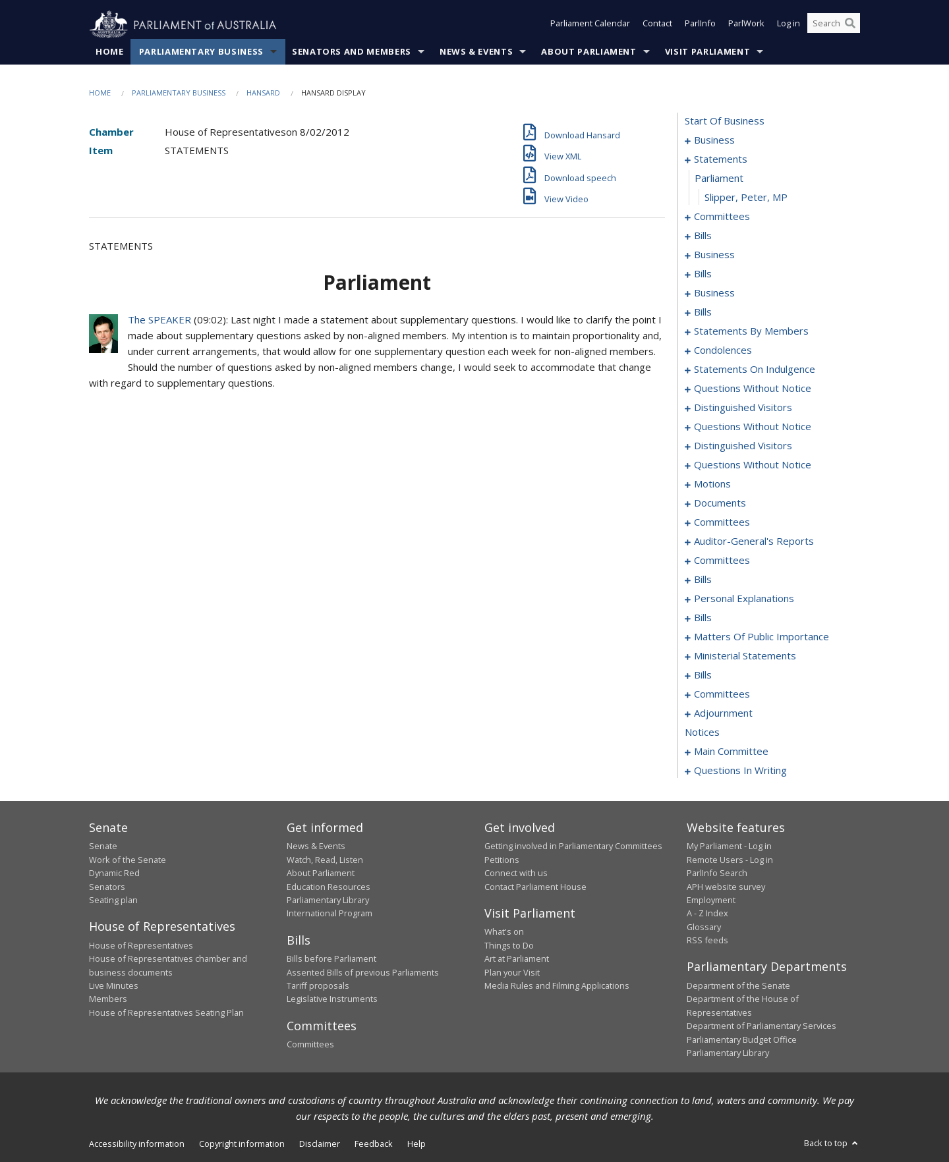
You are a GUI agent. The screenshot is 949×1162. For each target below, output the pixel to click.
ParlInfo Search (717, 873)
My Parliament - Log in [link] (729, 846)
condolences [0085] (723, 350)
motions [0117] (712, 484)
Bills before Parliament (331, 959)
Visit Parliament (707, 52)
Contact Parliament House (535, 887)
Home (110, 52)
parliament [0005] (719, 178)
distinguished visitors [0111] (743, 446)
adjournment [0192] (723, 713)
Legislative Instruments (332, 999)
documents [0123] (720, 503)
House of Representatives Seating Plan (166, 1012)
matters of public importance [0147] (761, 637)
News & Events (476, 52)
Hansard (263, 93)
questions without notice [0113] (752, 465)
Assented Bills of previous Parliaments (363, 972)
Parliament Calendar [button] (590, 25)
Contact (657, 25)
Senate (103, 846)
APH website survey (726, 887)
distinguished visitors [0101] (743, 407)
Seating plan (113, 900)
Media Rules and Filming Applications (556, 986)
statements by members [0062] (751, 331)
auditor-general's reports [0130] (754, 541)
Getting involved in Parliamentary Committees (573, 846)
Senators (107, 887)
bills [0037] (703, 312)
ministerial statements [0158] (745, 656)
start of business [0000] (724, 121)
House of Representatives (141, 945)
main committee (731, 751)
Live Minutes (113, 986)
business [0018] (714, 255)
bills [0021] (703, 274)
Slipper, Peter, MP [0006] (746, 197)
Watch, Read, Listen (325, 860)
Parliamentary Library (328, 900)
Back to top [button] (832, 1143)
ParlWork (746, 25)
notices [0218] (702, 732)
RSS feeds (707, 941)
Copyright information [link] (242, 1144)
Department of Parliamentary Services (761, 1026)
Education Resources (328, 887)
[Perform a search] (850, 25)
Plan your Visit (512, 972)
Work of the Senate (127, 860)
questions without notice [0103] (752, 426)
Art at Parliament (516, 959)
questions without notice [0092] (752, 388)
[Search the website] (833, 25)
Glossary (704, 927)
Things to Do (509, 945)
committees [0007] (722, 216)
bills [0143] (703, 617)
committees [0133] (722, 560)
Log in (788, 25)
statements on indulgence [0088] (754, 369)
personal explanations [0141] (744, 598)
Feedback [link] (374, 1144)
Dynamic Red (114, 873)
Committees (310, 1045)
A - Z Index (707, 914)
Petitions (501, 860)
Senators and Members (351, 52)
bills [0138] (703, 579)
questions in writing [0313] (740, 770)
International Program (329, 914)
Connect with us (516, 873)
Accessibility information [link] (137, 1144)
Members (108, 999)
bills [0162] (703, 675)
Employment (711, 900)
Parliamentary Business (201, 52)
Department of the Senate (738, 986)
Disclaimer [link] (319, 1144)
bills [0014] (703, 235)
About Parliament (588, 52)
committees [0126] (722, 522)
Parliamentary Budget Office (742, 1039)
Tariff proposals (318, 986)
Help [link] (416, 1144)
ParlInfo (700, 25)
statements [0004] (720, 159)
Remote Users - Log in (730, 860)
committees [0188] (722, 694)
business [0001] (714, 140)
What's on (504, 932)
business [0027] (714, 293)
